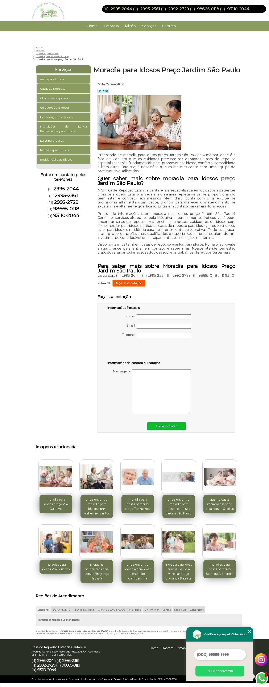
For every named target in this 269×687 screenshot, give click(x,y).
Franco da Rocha (84, 609)
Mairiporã (135, 609)
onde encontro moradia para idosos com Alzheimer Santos (97, 506)
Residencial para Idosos (56, 159)
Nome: (158, 316)
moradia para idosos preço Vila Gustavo (56, 504)
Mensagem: (152, 391)
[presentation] (134, 350)
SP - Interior (151, 609)
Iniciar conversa (220, 671)
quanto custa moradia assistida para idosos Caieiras (220, 504)
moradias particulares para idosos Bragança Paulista (97, 571)
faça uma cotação (129, 283)
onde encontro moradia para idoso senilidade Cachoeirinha (137, 571)
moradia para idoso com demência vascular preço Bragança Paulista (178, 571)
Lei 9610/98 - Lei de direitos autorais (124, 633)
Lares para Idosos (52, 140)
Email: (159, 326)
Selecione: (43, 609)
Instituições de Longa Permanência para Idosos (63, 129)
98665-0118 (208, 9)
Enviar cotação (166, 426)
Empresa (111, 26)
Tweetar (103, 91)
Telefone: (156, 335)
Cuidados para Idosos (55, 107)
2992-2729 (178, 9)
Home (92, 26)
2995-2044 (121, 9)
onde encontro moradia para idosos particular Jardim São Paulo (178, 506)
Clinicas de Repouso (54, 98)
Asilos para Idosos (52, 79)
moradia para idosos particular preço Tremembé (138, 504)
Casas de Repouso (53, 88)
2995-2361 (150, 9)
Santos (166, 609)
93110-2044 (238, 9)
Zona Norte (197, 609)
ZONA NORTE (61, 609)
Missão (130, 26)
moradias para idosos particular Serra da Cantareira (219, 569)
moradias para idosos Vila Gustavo (56, 567)
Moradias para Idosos (54, 150)
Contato (169, 26)
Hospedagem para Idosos (58, 117)
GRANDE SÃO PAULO (111, 609)
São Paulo (180, 609)
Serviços (149, 26)
